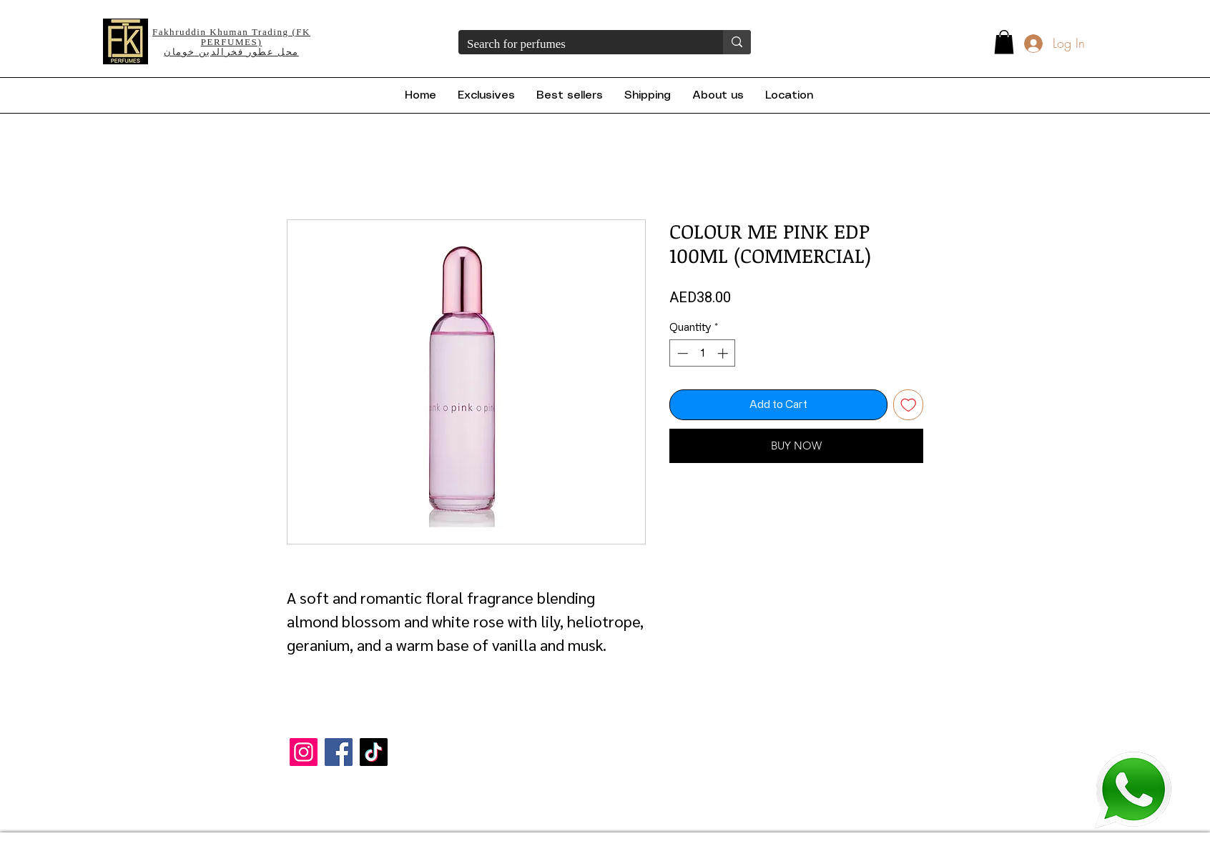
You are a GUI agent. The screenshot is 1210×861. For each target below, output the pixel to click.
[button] (1004, 42)
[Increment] (724, 353)
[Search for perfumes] (580, 44)
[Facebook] (339, 752)
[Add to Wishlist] (908, 404)
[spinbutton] (702, 353)
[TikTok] (374, 752)
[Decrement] (681, 353)
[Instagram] (304, 752)
